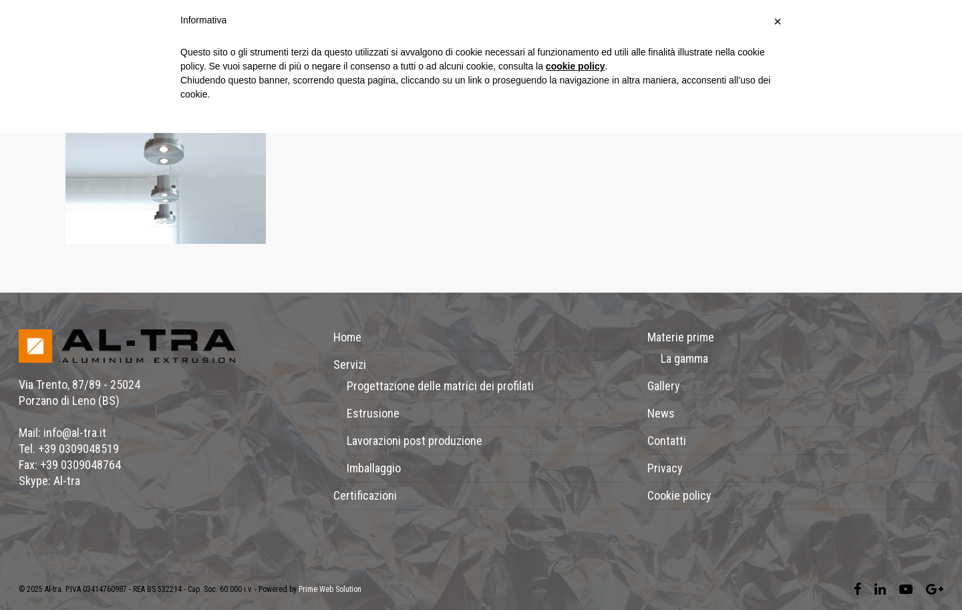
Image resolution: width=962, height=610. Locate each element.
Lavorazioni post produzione (414, 441)
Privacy (665, 468)
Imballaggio (374, 468)
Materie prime (680, 337)
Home (347, 337)
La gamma (684, 358)
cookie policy (575, 66)
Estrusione (373, 413)
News (661, 413)
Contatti (666, 441)
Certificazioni (365, 495)
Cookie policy (679, 495)
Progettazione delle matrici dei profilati (440, 386)
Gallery (663, 386)
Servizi (349, 364)
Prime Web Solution (330, 589)
